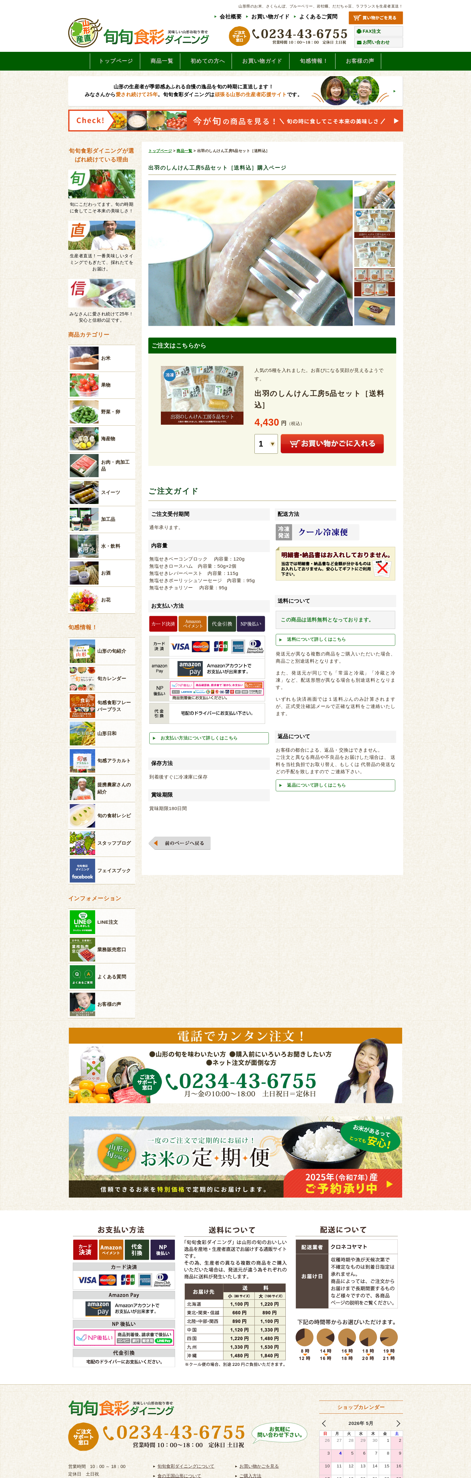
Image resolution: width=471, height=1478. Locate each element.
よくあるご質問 (318, 17)
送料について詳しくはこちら (316, 641)
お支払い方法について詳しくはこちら (199, 740)
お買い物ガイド (270, 17)
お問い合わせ (376, 42)
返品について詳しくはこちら (316, 787)
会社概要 (231, 17)
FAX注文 (372, 31)
